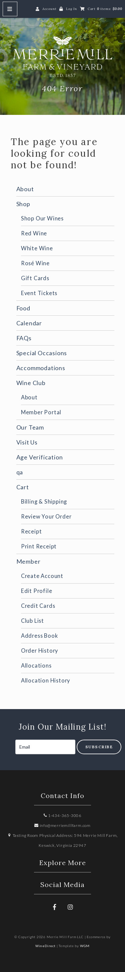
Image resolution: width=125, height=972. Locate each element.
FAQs (24, 338)
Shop (23, 203)
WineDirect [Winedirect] (45, 946)
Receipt (31, 531)
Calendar (29, 323)
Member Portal (41, 412)
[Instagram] (70, 907)
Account (49, 9)
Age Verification (39, 457)
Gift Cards (35, 278)
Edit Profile (36, 591)
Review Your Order (46, 516)
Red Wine (34, 233)
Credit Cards (38, 606)
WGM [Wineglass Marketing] (85, 946)
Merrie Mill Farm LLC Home (63, 57)
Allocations (36, 665)
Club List (32, 620)
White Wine (37, 248)
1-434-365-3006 (62, 815)
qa (19, 472)
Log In (71, 9)
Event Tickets (39, 293)
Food (23, 308)
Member (28, 561)
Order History (39, 650)
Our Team (30, 427)
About (25, 189)
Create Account (42, 576)
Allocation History (45, 680)
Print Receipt (39, 546)
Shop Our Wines (42, 218)
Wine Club (31, 382)
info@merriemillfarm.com (62, 825)
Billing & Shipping (44, 501)
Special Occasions (41, 353)
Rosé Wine (35, 263)
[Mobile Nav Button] (10, 9)
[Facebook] (54, 907)
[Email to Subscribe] (45, 747)
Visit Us (27, 442)
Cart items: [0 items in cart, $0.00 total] (105, 9)
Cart (22, 487)
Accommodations (40, 367)
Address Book (39, 635)
